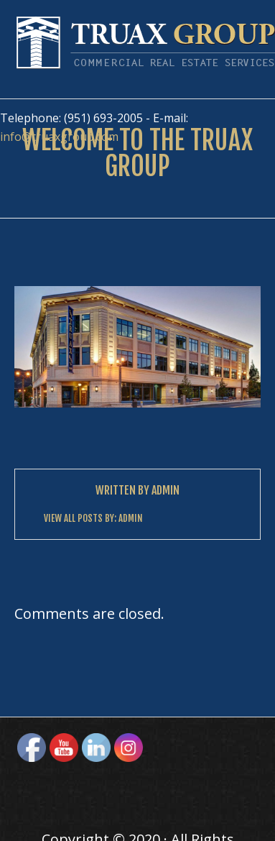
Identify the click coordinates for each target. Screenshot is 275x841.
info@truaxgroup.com (59, 136)
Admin (166, 490)
